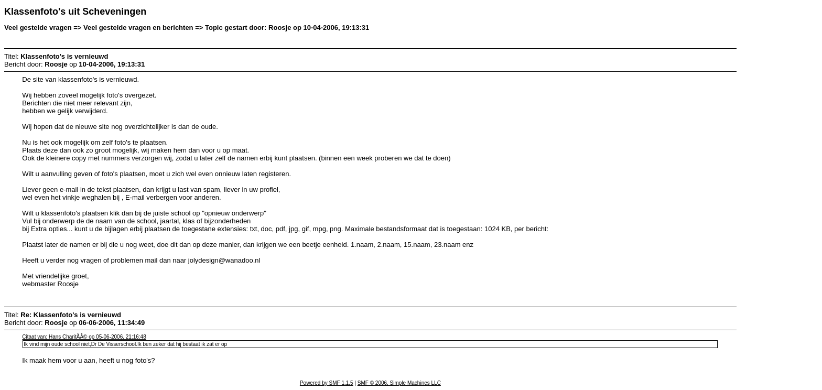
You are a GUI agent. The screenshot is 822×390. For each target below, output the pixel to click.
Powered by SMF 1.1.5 (326, 383)
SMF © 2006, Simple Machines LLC (399, 383)
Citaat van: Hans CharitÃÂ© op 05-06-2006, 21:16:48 (84, 337)
